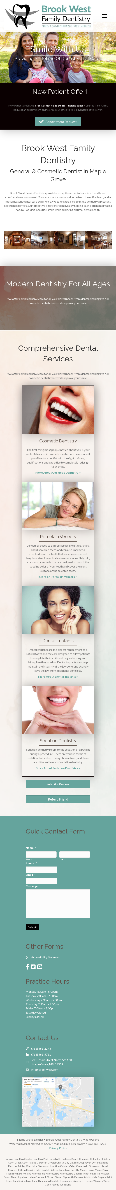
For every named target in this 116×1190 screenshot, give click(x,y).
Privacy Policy (58, 1148)
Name (31, 847)
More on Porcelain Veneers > (58, 576)
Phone (31, 863)
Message (32, 886)
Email (31, 874)
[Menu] (104, 16)
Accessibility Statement (46, 957)
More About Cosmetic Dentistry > (58, 472)
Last (62, 859)
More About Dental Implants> (58, 676)
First (29, 859)
